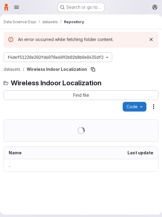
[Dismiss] (151, 39)
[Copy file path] (93, 69)
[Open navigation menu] (16, 7)
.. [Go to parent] (9, 165)
